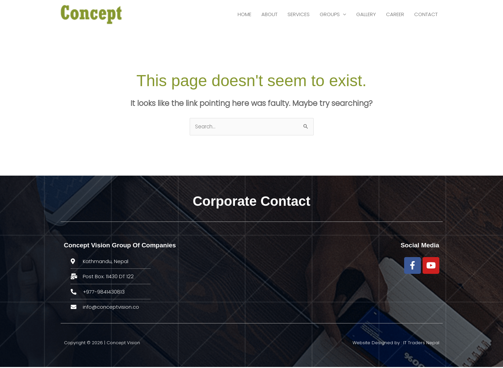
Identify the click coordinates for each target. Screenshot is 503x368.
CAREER (395, 14)
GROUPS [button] (330, 14)
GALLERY (366, 14)
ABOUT (269, 14)
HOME (244, 14)
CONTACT (426, 14)
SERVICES (299, 14)
